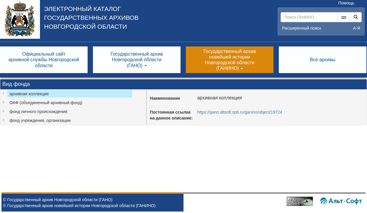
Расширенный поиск (301, 28)
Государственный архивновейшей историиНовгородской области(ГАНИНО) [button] (229, 60)
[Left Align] (356, 17)
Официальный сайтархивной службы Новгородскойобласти (44, 59)
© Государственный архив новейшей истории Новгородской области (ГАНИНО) (79, 205)
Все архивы (323, 59)
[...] (309, 17)
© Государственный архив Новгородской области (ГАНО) (57, 199)
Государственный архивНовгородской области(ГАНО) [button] (136, 59)
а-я (356, 28)
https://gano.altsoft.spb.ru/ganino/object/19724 (239, 112)
